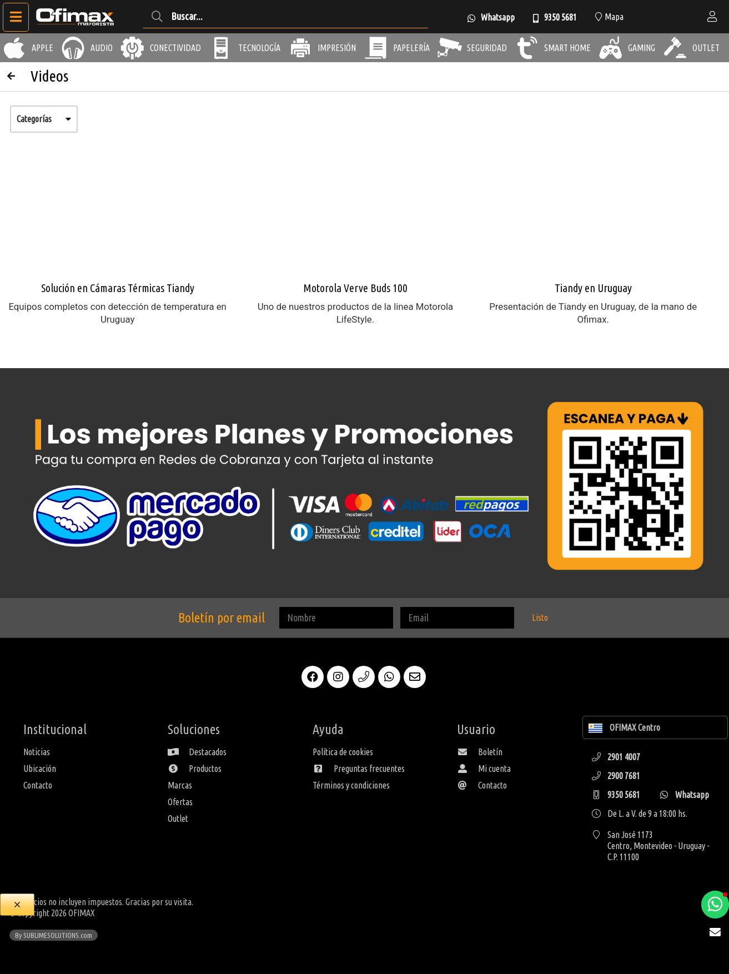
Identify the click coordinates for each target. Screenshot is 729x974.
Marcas (180, 785)
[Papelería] (376, 48)
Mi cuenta (484, 769)
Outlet (178, 819)
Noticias (36, 752)
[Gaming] (611, 48)
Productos (195, 769)
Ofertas (180, 802)
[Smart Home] (527, 48)
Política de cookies (343, 752)
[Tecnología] (221, 48)
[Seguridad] (450, 48)
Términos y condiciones (351, 785)
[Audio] (73, 48)
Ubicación (39, 769)
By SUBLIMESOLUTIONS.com (53, 935)
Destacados (197, 752)
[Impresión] (300, 48)
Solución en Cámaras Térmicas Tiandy (117, 288)
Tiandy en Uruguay (593, 288)
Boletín (479, 752)
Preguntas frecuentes (359, 769)
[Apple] (14, 48)
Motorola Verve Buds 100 (355, 288)
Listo (540, 617)
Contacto (37, 785)
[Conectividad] (132, 48)
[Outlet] (675, 48)
